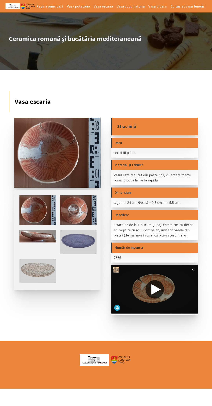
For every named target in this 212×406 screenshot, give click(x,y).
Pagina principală (50, 6)
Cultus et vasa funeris (188, 6)
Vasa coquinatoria (131, 6)
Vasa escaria (103, 6)
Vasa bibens (157, 6)
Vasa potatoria (78, 6)
